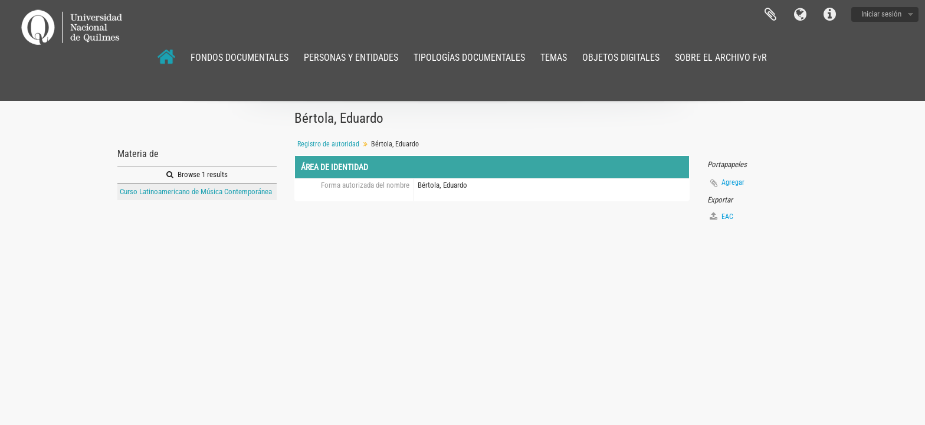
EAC (721, 216)
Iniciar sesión (881, 13)
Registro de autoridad (328, 144)
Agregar (732, 182)
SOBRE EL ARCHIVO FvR (721, 57)
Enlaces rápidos (829, 15)
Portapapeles (770, 15)
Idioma (800, 15)
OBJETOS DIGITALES (621, 57)
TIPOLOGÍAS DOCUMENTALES (469, 57)
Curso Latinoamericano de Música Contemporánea (196, 191)
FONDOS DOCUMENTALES (239, 57)
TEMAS (553, 57)
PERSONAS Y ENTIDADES (351, 57)
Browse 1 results (197, 174)
